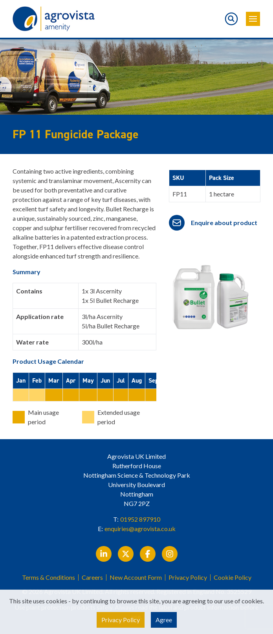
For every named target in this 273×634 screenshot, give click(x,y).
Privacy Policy (188, 577)
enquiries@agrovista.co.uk (140, 528)
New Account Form (136, 577)
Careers (92, 577)
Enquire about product (224, 222)
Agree (164, 619)
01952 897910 (140, 519)
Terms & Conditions (48, 577)
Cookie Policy (232, 577)
